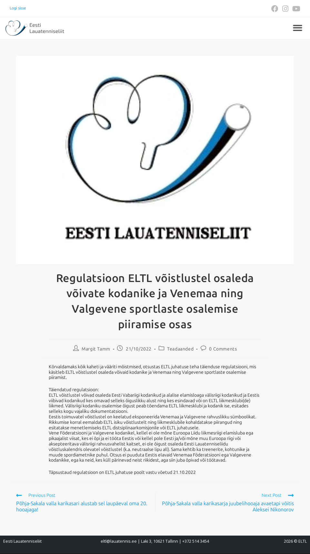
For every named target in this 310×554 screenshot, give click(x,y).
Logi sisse (18, 8)
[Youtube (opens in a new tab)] (295, 8)
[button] (297, 28)
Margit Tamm (96, 349)
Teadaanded (180, 349)
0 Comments (223, 349)
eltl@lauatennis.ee (119, 541)
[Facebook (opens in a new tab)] (274, 8)
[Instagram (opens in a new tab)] (285, 8)
